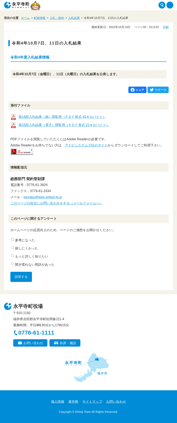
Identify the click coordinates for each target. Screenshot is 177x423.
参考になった (23, 240)
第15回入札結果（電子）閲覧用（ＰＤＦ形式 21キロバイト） (64, 125)
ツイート (160, 89)
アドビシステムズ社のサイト (86, 145)
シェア (140, 89)
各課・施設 (68, 343)
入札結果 (74, 18)
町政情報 (40, 18)
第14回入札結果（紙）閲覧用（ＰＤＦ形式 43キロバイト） (62, 117)
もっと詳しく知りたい (29, 256)
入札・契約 (57, 18)
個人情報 (57, 401)
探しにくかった (24, 248)
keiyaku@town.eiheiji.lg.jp (43, 197)
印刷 (166, 27)
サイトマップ (92, 401)
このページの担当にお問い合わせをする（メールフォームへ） (56, 203)
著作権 (73, 401)
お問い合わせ (33, 343)
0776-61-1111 (36, 332)
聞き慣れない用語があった (33, 264)
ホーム (25, 18)
